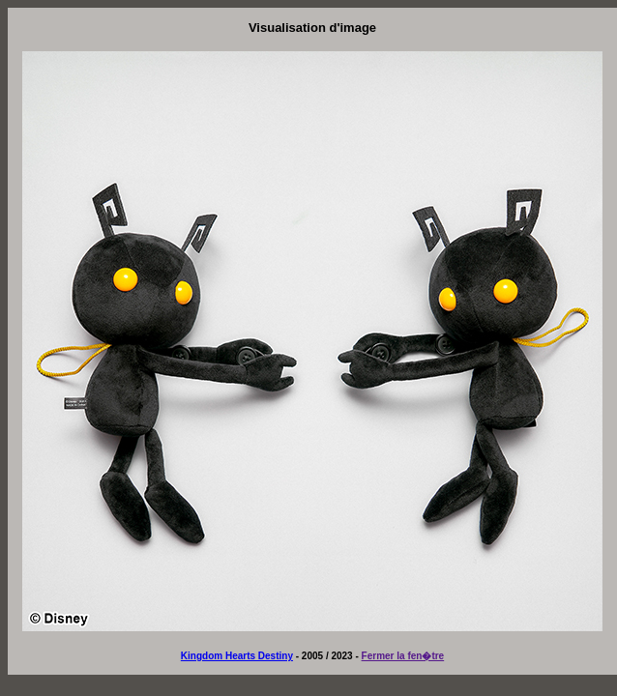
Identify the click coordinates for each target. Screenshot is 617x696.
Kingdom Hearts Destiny (237, 656)
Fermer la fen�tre (403, 656)
